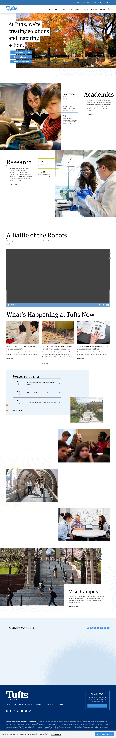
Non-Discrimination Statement (55, 729)
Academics (53, 9)
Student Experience (91, 9)
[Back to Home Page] (17, 695)
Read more (9, 244)
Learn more (91, 114)
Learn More (97, 706)
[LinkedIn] (98, 628)
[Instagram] (88, 628)
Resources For (104, 2)
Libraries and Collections (44, 704)
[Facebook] (91, 628)
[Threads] (105, 628)
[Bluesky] (108, 628)
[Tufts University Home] (12, 9)
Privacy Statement (56, 735)
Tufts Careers (11, 704)
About (102, 9)
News (78, 2)
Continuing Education (21, 61)
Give (95, 2)
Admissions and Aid (65, 9)
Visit (73, 2)
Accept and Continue (104, 734)
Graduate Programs (21, 57)
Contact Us (59, 704)
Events (83, 2)
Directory (89, 2)
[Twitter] (94, 628)
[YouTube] (101, 628)
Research (78, 9)
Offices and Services (25, 704)
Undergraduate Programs (21, 52)
